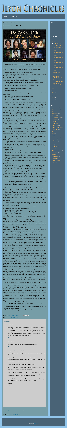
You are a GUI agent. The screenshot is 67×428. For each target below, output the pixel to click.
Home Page (14, 16)
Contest (54, 121)
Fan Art (53, 135)
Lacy (53, 145)
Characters (54, 119)
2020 (53, 88)
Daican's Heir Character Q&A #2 (58, 80)
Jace (53, 143)
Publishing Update (56, 150)
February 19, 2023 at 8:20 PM (18, 342)
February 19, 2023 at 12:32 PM (18, 325)
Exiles (53, 133)
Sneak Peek (54, 158)
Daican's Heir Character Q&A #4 (58, 73)
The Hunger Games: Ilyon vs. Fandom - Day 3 (58, 59)
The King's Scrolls (56, 160)
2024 (53, 39)
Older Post (43, 411)
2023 (53, 41)
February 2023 (57, 43)
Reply (9, 337)
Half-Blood (54, 141)
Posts (5, 16)
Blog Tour (54, 115)
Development (55, 129)
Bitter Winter (55, 113)
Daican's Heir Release (11, 317)
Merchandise (55, 147)
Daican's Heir (55, 125)
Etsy (53, 131)
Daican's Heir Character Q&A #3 (58, 76)
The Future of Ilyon (57, 45)
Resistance (54, 154)
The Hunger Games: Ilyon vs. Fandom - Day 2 (58, 64)
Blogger (36, 423)
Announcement (55, 109)
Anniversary (55, 108)
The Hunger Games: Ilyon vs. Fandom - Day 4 (58, 54)
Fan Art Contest (55, 137)
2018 (53, 92)
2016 (53, 97)
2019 (53, 90)
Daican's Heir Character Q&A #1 (58, 84)
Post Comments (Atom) (15, 414)
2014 (53, 102)
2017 (53, 95)
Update (53, 162)
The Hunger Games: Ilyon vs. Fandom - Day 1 (58, 69)
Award (53, 111)
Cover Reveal (55, 123)
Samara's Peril (55, 156)
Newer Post (7, 411)
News (53, 148)
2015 (53, 99)
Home (25, 411)
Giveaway (54, 139)
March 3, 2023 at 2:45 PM (19, 351)
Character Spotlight (56, 117)
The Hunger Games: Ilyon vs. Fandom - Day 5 (58, 49)
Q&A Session (20, 317)
